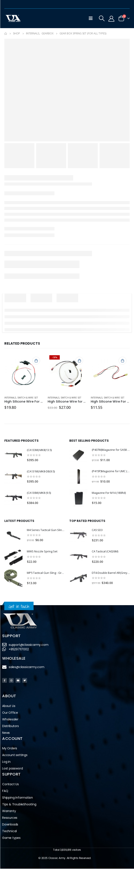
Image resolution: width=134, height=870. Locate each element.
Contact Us (10, 785)
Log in (6, 763)
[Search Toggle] (101, 18)
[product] (23, 372)
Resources (9, 819)
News (6, 734)
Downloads (10, 826)
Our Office (10, 714)
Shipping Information (17, 799)
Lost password (12, 770)
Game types (11, 839)
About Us (8, 707)
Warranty (9, 812)
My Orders (9, 750)
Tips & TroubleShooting (19, 805)
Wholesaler (10, 720)
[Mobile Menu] (90, 18)
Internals (10, 397)
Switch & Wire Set (27, 397)
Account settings (14, 756)
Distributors (10, 727)
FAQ (5, 792)
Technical (9, 832)
